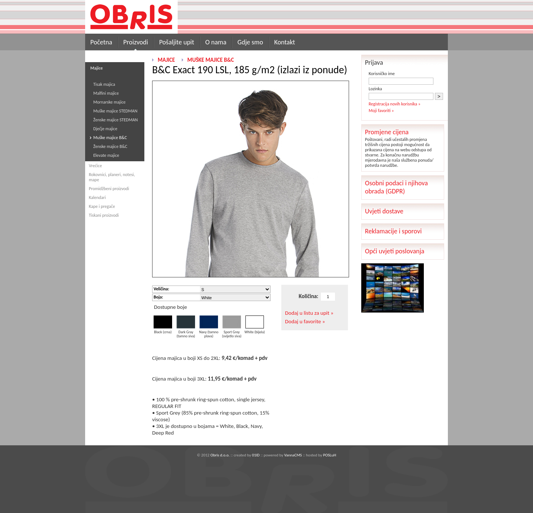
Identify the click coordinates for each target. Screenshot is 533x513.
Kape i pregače (102, 206)
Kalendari (97, 197)
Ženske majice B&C (110, 146)
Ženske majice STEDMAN (115, 119)
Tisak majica (104, 84)
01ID (256, 455)
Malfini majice (106, 93)
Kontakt (284, 42)
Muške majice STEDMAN (115, 111)
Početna (101, 42)
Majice (166, 60)
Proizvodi (135, 42)
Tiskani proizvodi (104, 215)
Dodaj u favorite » (305, 321)
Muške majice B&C (110, 137)
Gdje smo (250, 42)
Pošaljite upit (176, 42)
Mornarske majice (109, 102)
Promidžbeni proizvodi (109, 188)
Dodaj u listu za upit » (309, 313)
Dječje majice (105, 128)
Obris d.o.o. (219, 455)
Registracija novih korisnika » (394, 104)
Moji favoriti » (381, 110)
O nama (216, 42)
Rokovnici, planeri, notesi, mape (112, 177)
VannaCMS (293, 455)
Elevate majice (106, 155)
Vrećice (95, 165)
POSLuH (329, 455)
